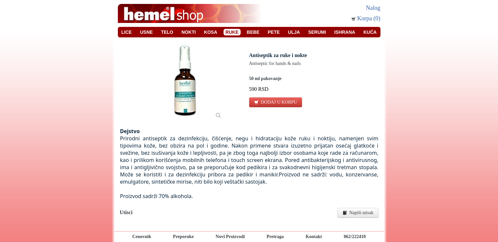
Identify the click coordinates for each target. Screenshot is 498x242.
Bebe (253, 32)
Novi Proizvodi (230, 236)
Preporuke (183, 236)
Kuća (370, 32)
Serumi (317, 32)
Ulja (294, 32)
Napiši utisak (358, 212)
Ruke (232, 32)
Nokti (189, 32)
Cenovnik (141, 236)
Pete (274, 32)
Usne (146, 32)
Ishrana (344, 32)
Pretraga (275, 236)
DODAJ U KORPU (275, 102)
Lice (126, 32)
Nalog (373, 8)
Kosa (210, 32)
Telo (167, 32)
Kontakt (314, 236)
